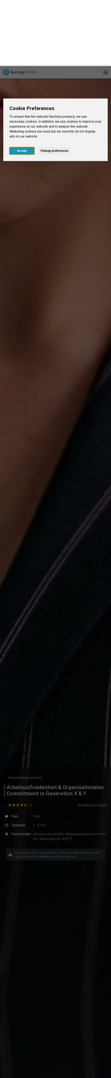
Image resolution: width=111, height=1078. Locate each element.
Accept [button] (22, 84)
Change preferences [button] (54, 84)
